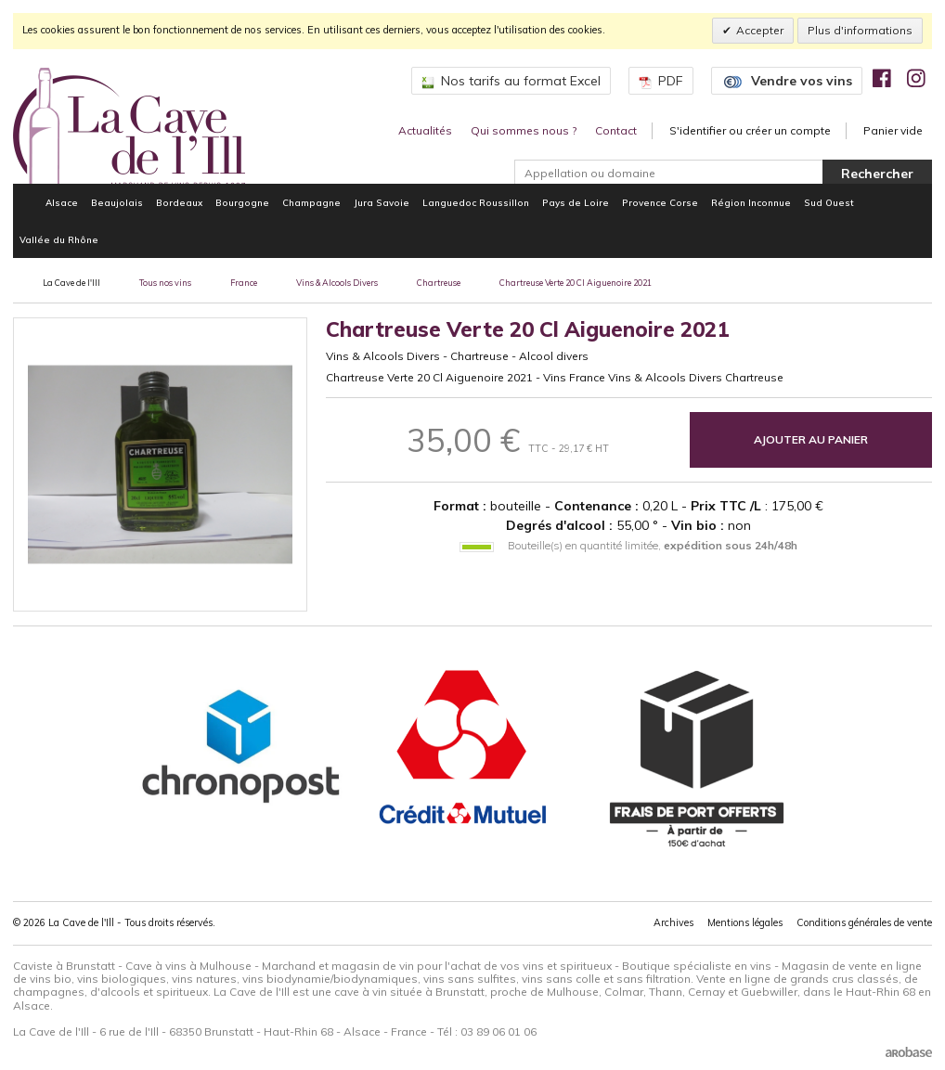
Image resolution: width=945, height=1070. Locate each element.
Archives (673, 922)
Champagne (311, 202)
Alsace (61, 202)
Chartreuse (438, 282)
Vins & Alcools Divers (337, 282)
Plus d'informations (860, 30)
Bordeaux (179, 202)
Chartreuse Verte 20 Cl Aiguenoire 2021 (575, 282)
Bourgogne (242, 202)
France (243, 282)
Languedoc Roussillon (475, 202)
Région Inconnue (751, 202)
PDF (661, 80)
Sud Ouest (829, 202)
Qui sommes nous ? (523, 130)
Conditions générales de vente (864, 922)
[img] (882, 78)
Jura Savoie (381, 202)
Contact (616, 130)
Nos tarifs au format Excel (511, 80)
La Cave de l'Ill (71, 282)
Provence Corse (660, 202)
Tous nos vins (165, 282)
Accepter (759, 30)
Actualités (425, 130)
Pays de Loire (575, 202)
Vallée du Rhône (58, 239)
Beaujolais (117, 202)
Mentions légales (745, 922)
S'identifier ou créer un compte (750, 130)
